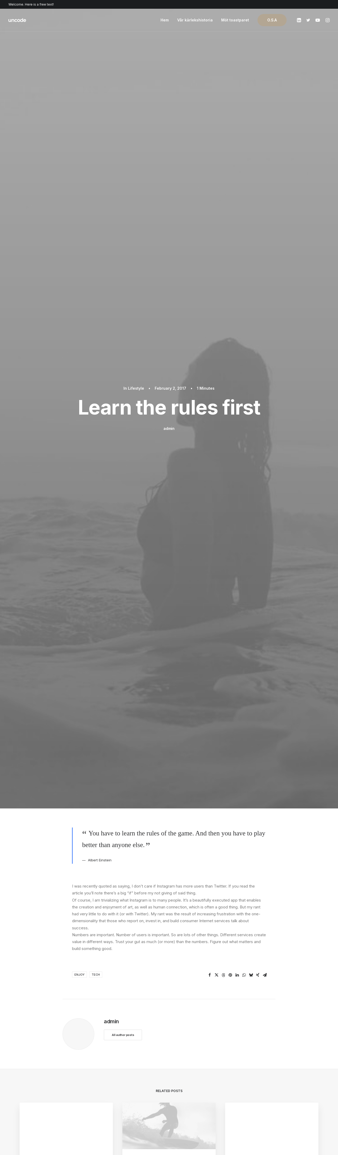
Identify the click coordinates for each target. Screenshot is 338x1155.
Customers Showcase (277, 1074)
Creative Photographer (40, 1068)
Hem (165, 20)
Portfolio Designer (36, 1075)
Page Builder (108, 1048)
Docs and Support (196, 1048)
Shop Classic (31, 1048)
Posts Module (109, 1068)
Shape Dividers (110, 1096)
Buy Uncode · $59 (284, 988)
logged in (104, 889)
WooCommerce (111, 1054)
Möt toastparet (235, 20)
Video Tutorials (193, 1074)
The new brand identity (55, 565)
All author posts (123, 360)
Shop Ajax (29, 1054)
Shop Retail (30, 1061)
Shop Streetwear (35, 1082)
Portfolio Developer (37, 1089)
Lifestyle (136, 50)
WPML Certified (111, 1103)
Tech (96, 299)
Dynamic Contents (113, 1082)
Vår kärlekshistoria (195, 20)
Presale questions (196, 1101)
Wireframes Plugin (113, 1061)
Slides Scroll (108, 1089)
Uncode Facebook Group (280, 1048)
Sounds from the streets (160, 520)
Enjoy (79, 299)
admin (169, 91)
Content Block (110, 1075)
